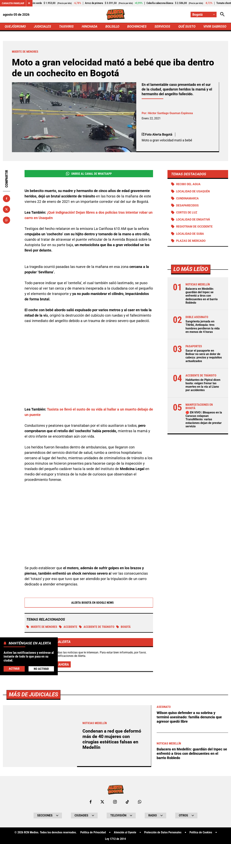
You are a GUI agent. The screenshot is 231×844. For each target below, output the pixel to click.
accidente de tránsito (96, 627)
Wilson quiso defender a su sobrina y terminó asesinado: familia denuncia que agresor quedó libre (189, 717)
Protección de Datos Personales (162, 832)
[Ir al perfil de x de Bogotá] (102, 802)
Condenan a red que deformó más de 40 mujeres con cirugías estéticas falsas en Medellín (111, 739)
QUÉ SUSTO (186, 26)
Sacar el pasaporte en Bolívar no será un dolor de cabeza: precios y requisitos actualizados (204, 356)
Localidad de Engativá (193, 219)
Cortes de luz (186, 212)
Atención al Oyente (125, 832)
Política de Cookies (200, 832)
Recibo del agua (188, 184)
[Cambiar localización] (204, 14)
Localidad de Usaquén (193, 191)
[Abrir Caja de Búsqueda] (222, 14)
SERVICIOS (162, 26)
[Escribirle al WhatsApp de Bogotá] (139, 802)
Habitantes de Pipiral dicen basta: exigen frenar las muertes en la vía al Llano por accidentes (203, 385)
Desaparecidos (187, 205)
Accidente (68, 627)
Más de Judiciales (33, 694)
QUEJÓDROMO (15, 26)
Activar (14, 668)
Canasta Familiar (13, 3)
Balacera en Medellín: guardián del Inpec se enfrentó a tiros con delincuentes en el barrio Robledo (202, 295)
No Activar (41, 669)
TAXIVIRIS (66, 26)
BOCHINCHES (137, 26)
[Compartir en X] (6, 209)
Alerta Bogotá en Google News (89, 602)
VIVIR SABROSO (214, 26)
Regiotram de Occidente (194, 226)
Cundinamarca (187, 198)
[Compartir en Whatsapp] (6, 220)
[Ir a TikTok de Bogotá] (127, 802)
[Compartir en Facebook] (6, 198)
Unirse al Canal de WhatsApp (89, 173)
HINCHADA (89, 26)
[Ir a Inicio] (115, 14)
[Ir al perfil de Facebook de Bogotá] (90, 802)
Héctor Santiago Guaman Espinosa (170, 113)
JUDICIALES (42, 26)
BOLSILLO (112, 26)
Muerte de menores (41, 627)
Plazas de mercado (191, 241)
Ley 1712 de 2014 (115, 839)
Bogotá (123, 627)
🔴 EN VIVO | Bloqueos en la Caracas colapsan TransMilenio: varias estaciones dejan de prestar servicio (204, 419)
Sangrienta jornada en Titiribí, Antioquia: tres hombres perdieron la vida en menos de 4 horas (203, 327)
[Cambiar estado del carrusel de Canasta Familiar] (29, 3)
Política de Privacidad (93, 832)
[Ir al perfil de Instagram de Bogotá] (115, 802)
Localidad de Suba (190, 233)
